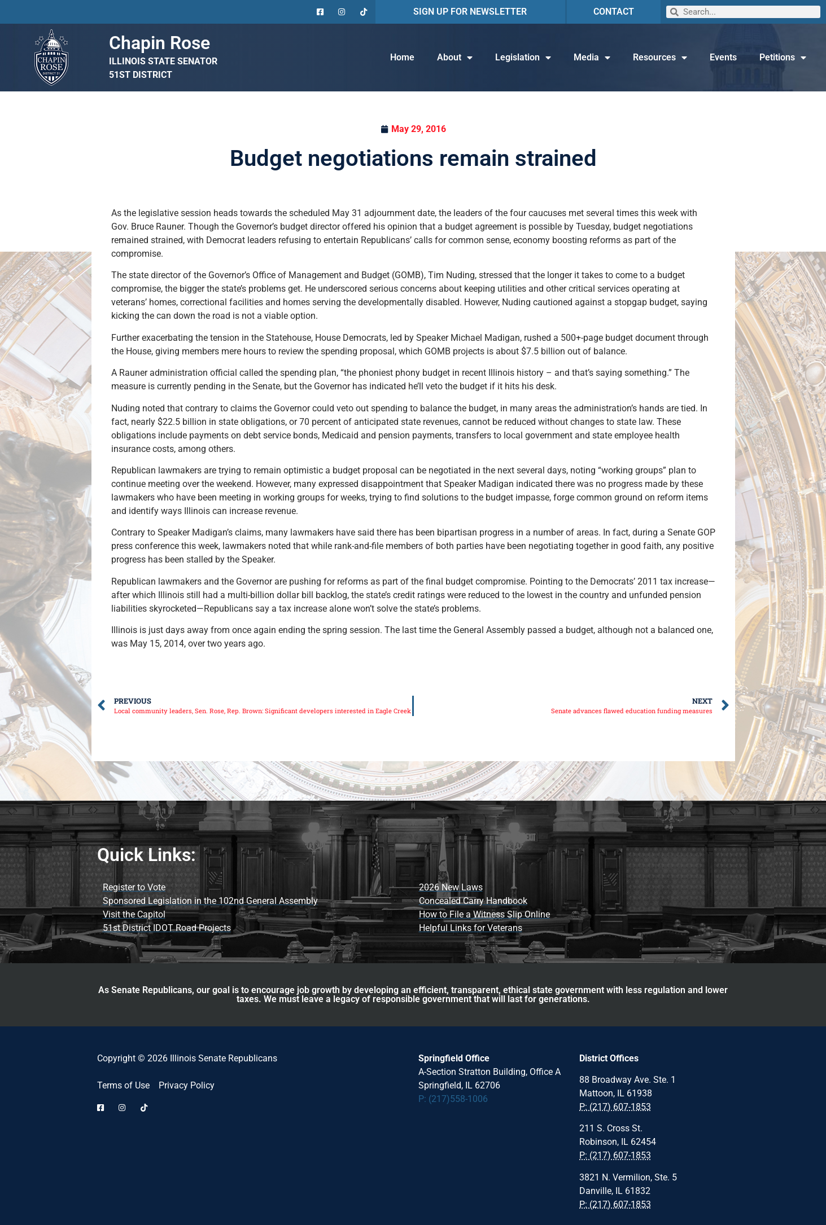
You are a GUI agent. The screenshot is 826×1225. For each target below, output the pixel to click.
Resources (660, 57)
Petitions (782, 57)
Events (723, 57)
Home (402, 57)
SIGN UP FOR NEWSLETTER (470, 11)
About (455, 57)
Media (592, 57)
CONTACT (613, 11)
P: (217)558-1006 (453, 1099)
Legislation (523, 57)
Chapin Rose (159, 43)
